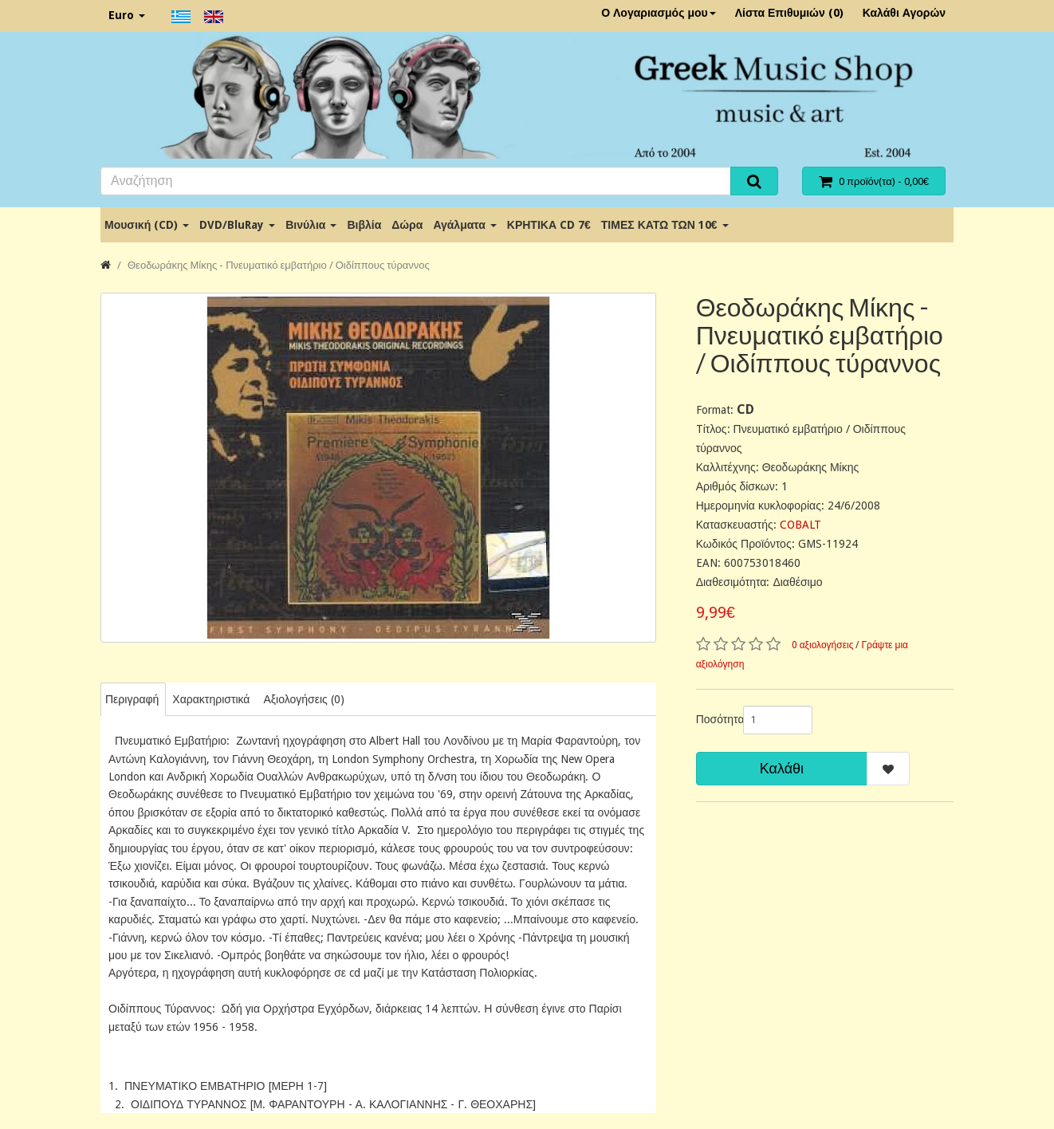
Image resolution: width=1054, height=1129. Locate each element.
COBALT (800, 524)
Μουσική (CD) (146, 224)
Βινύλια (310, 224)
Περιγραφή (132, 699)
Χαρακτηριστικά (211, 699)
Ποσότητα (713, 719)
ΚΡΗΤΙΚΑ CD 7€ (549, 224)
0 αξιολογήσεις (823, 645)
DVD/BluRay (237, 224)
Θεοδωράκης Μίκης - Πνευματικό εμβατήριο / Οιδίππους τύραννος (279, 265)
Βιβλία (364, 224)
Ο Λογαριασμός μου (658, 12)
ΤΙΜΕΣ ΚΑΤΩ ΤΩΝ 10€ (665, 224)
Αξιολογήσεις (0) (303, 699)
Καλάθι (782, 768)
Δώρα (407, 224)
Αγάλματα (464, 224)
